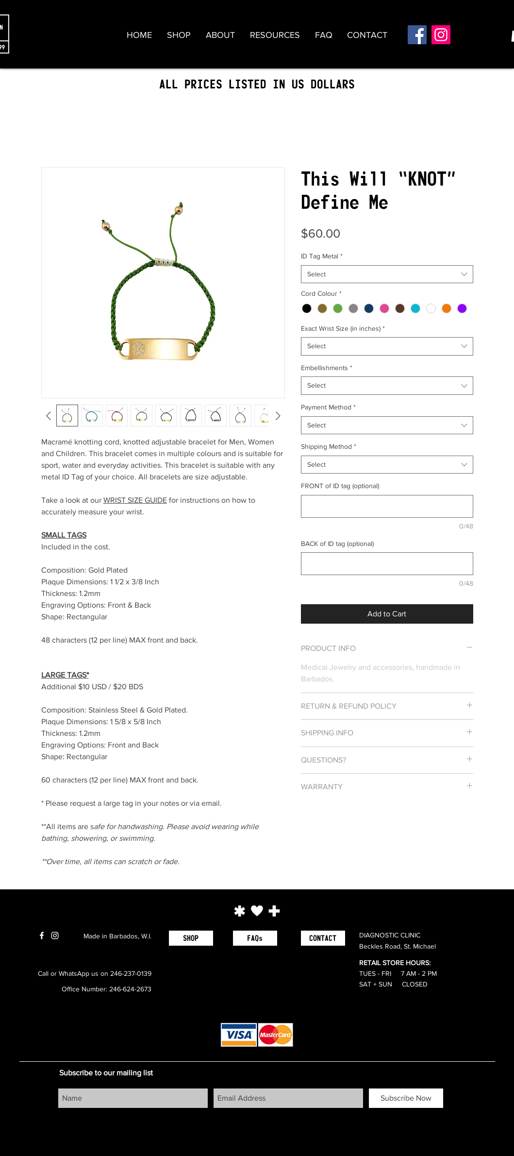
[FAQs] (255, 938)
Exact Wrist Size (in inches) (343, 328)
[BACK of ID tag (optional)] (387, 564)
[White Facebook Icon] (42, 935)
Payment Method (328, 407)
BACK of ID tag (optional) (337, 543)
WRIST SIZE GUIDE (135, 500)
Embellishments (326, 368)
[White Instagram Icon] (55, 935)
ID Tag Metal (322, 256)
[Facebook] (417, 34)
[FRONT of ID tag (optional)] (387, 506)
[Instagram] (440, 34)
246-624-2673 (130, 989)
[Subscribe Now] (406, 1098)
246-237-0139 (130, 973)
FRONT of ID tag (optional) (340, 486)
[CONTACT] (323, 938)
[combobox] (387, 274)
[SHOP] (191, 938)
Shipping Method (328, 446)
